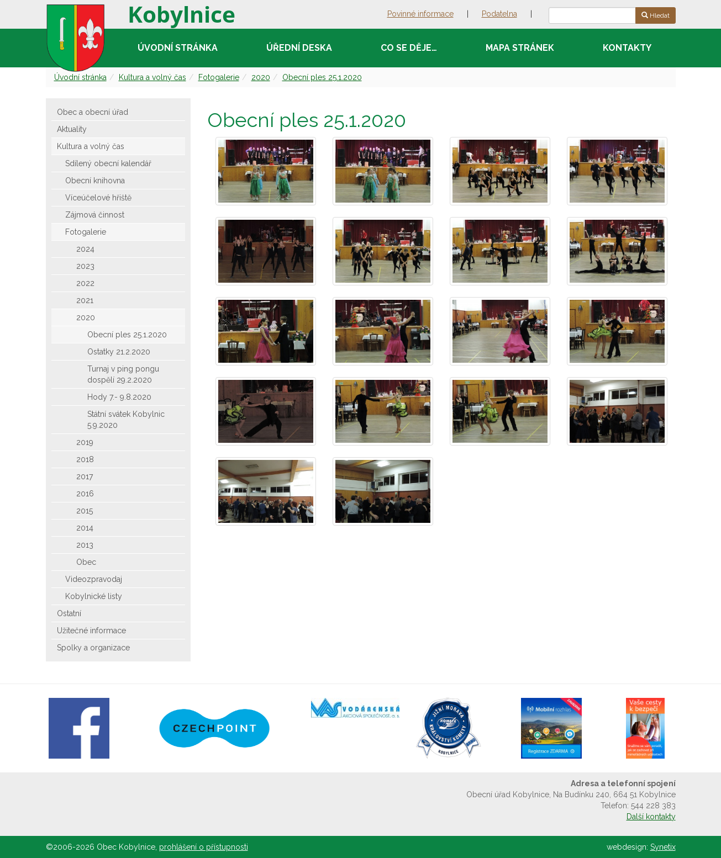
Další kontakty (651, 816)
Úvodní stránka (178, 48)
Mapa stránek (520, 48)
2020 (260, 77)
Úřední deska (299, 48)
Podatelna (499, 13)
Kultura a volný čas (152, 77)
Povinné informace (420, 13)
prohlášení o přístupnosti (203, 847)
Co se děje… (409, 48)
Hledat (655, 15)
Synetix (663, 847)
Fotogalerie (218, 77)
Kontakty (627, 48)
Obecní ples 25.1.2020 (322, 77)
